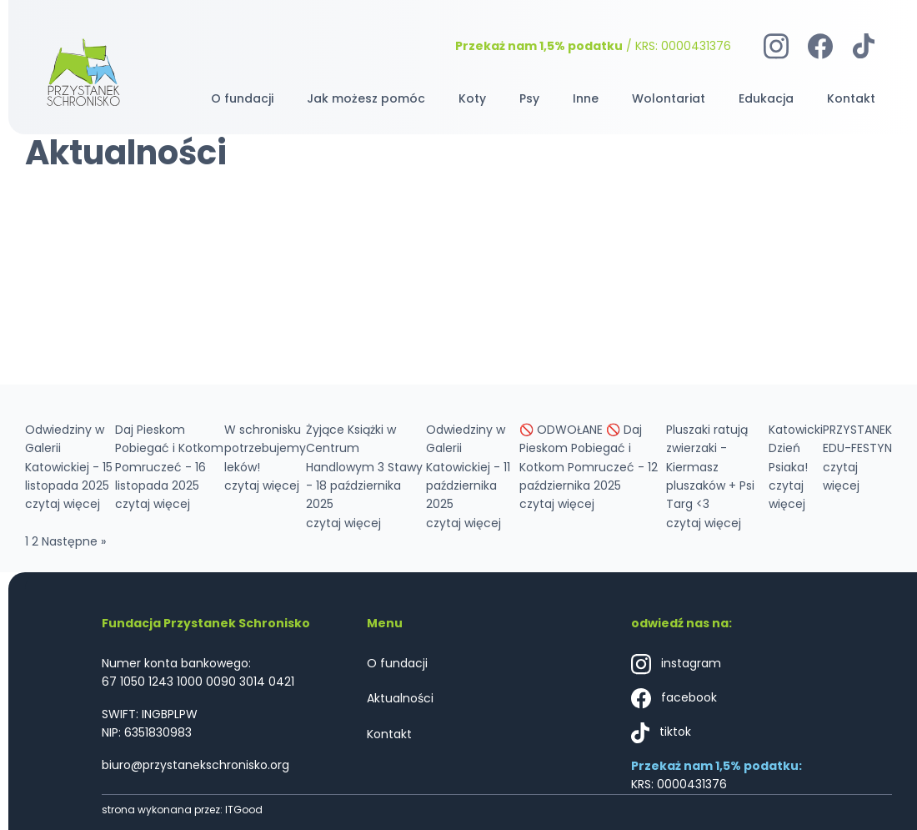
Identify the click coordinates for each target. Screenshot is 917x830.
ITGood (244, 809)
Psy (529, 98)
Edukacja (766, 98)
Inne (586, 98)
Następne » (74, 541)
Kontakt (851, 98)
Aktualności (400, 698)
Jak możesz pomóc (366, 98)
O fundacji (242, 98)
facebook (673, 698)
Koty (472, 98)
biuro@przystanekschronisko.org (195, 765)
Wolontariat (668, 98)
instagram (675, 664)
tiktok (661, 732)
